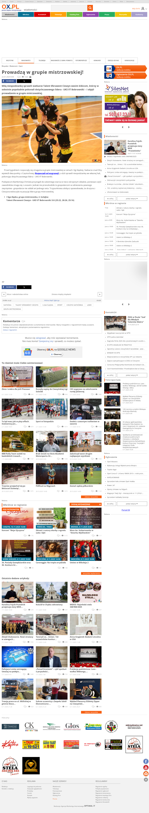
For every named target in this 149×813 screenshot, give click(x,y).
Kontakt (29, 795)
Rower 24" (111, 485)
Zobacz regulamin (10, 330)
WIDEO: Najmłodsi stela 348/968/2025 (121, 156)
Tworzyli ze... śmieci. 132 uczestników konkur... (125, 164)
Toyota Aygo (111, 469)
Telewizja (58, 14)
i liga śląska (47, 305)
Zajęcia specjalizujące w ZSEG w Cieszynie (123, 361)
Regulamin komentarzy (103, 793)
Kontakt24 (42, 14)
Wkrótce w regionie (15, 505)
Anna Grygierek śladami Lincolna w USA (122, 168)
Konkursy (139, 14)
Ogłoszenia (90, 14)
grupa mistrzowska (12, 309)
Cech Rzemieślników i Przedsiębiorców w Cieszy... (126, 369)
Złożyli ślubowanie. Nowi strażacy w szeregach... (126, 160)
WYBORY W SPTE (113, 353)
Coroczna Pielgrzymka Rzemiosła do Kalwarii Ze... (126, 365)
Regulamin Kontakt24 (102, 802)
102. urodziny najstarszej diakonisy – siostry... (125, 188)
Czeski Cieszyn (29, 1)
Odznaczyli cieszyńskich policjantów (121, 180)
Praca (107, 14)
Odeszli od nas (113, 60)
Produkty (30, 791)
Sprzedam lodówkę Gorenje (118, 497)
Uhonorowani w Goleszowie (118, 192)
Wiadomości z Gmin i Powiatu (62, 60)
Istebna (65, 1)
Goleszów (49, 1)
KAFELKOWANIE (113, 477)
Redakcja (5, 787)
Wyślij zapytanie (32, 798)
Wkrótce (26, 14)
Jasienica (73, 1)
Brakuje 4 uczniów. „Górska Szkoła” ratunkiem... (125, 184)
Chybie (12, 1)
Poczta (55, 799)
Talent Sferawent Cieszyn (26, 305)
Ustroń (114, 1)
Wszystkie (10, 60)
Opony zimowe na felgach (117, 489)
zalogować (41, 337)
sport (59, 305)
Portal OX (126, 510)
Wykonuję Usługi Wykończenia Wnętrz (122, 465)
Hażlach (57, 1)
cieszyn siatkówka (75, 305)
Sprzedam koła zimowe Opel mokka (121, 481)
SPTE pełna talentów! (115, 337)
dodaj (80, 504)
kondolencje (129, 60)
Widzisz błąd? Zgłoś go (51, 300)
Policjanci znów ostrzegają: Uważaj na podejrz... (125, 172)
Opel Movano (112, 461)
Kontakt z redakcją (8, 789)
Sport (21, 66)
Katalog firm (74, 14)
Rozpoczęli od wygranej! (47, 173)
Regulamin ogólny (101, 787)
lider (89, 305)
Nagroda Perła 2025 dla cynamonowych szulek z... (126, 341)
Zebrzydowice (130, 1)
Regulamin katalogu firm (103, 795)
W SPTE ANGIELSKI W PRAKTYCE (119, 345)
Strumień (106, 1)
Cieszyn (19, 1)
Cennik (29, 793)
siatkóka (7, 305)
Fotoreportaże (81, 60)
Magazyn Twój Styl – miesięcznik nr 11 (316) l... (125, 493)
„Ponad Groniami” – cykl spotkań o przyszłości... (125, 176)
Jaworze (81, 1)
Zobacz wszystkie (91, 497)
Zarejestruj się (46, 341)
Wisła (121, 1)
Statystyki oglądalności (34, 789)
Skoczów (98, 1)
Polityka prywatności (102, 789)
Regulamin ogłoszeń (102, 791)
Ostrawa (89, 1)
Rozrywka (123, 14)
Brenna (4, 1)
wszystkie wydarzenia (91, 573)
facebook (8, 81)
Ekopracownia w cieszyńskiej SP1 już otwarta (124, 357)
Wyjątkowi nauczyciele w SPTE (118, 333)
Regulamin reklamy (102, 798)
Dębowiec (40, 1)
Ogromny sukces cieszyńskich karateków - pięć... (126, 349)
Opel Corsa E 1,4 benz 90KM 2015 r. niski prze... (125, 473)
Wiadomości (9, 14)
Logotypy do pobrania (34, 787)
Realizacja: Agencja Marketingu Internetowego (74, 806)
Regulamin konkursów (103, 800)
